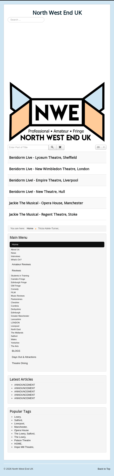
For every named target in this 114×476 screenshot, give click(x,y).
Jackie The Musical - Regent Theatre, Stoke (43, 214)
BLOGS (16, 350)
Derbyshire (16, 309)
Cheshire (15, 302)
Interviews (15, 256)
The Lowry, (20, 437)
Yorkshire (15, 343)
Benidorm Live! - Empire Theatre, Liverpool (43, 180)
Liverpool (15, 326)
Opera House (21, 430)
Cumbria (15, 306)
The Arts (15, 346)
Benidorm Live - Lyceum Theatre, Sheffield (43, 157)
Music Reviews (18, 296)
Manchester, (20, 426)
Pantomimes (16, 299)
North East (16, 329)
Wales (14, 339)
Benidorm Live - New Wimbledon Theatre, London (49, 169)
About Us (15, 249)
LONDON (15, 322)
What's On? (16, 260)
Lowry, (17, 416)
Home (15, 244)
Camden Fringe (18, 279)
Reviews (16, 270)
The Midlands (17, 333)
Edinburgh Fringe (19, 282)
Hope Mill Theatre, (24, 447)
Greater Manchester (20, 316)
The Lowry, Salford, (24, 433)
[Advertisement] (57, 52)
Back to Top (104, 468)
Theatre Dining (20, 363)
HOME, (18, 443)
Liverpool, (19, 423)
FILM (13, 292)
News (13, 253)
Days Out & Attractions (24, 357)
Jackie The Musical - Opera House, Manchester (46, 203)
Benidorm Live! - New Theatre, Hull (37, 191)
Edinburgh (15, 312)
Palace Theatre (22, 440)
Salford (14, 336)
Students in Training (20, 276)
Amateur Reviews (21, 264)
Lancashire (16, 319)
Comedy (15, 289)
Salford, (18, 420)
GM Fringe (16, 286)
